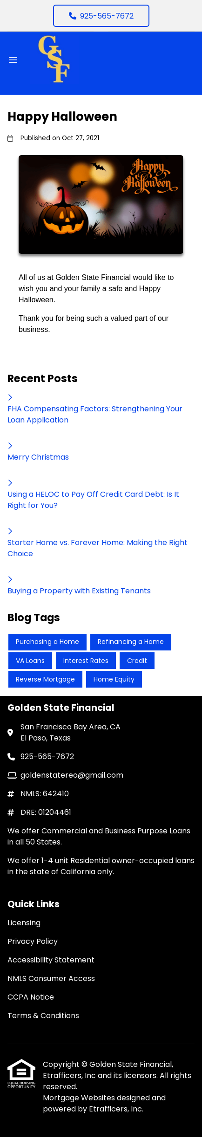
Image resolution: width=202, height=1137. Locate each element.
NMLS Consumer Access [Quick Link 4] (51, 978)
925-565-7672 (101, 16)
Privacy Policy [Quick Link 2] (32, 941)
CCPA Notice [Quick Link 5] (30, 997)
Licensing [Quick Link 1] (23, 922)
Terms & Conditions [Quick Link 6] (43, 1015)
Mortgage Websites (80, 1097)
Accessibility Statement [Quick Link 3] (50, 960)
